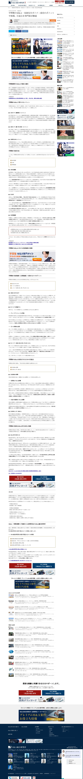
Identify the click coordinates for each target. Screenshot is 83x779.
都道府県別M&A (60, 31)
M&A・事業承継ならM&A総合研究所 (15, 473)
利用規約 (41, 773)
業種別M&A (19, 10)
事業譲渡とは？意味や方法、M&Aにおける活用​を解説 (21, 244)
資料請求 (69, 761)
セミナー (64, 728)
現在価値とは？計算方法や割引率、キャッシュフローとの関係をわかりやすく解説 (31, 606)
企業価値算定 (34, 2)
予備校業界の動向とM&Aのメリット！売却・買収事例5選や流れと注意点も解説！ (31, 633)
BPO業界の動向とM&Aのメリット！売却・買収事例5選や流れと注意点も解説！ (31, 668)
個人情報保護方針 (11, 773)
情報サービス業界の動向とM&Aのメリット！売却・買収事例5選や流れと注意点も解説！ (32, 650)
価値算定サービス (71, 763)
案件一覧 (64, 731)
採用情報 (52, 2)
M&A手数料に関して (41, 5)
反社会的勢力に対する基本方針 (33, 773)
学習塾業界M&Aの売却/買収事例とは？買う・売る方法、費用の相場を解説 (25, 98)
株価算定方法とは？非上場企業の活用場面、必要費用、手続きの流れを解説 (30, 612)
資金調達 (58, 23)
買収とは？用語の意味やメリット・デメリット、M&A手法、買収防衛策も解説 (30, 600)
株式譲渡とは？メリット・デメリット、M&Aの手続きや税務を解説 (24, 242)
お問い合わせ (70, 760)
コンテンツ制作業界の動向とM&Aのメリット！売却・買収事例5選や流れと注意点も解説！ (33, 627)
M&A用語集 (24, 726)
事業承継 (58, 20)
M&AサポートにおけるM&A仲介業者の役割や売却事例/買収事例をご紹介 (25, 470)
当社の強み (13, 5)
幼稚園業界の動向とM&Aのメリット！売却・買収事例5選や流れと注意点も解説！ (31, 662)
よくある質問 (29, 2)
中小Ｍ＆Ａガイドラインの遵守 (20, 773)
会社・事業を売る (60, 17)
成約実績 (51, 5)
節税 (58, 26)
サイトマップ (53, 773)
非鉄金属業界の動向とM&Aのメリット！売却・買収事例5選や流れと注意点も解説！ (32, 638)
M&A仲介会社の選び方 (22, 5)
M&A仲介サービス (32, 5)
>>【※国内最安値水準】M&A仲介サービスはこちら (20, 560)
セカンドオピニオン (40, 2)
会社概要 (70, 5)
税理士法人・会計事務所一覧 (62, 34)
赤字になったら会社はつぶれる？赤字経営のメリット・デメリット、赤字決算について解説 (33, 618)
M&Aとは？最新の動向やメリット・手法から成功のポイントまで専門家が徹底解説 (31, 595)
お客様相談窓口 (46, 773)
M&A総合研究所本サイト (67, 726)
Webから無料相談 (69, 2)
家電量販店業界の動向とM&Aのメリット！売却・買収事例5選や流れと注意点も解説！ (32, 644)
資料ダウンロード (48, 2)
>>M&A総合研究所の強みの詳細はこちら (18, 549)
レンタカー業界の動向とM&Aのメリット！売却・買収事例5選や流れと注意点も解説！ (32, 656)
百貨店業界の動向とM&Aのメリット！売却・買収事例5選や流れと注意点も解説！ (31, 674)
